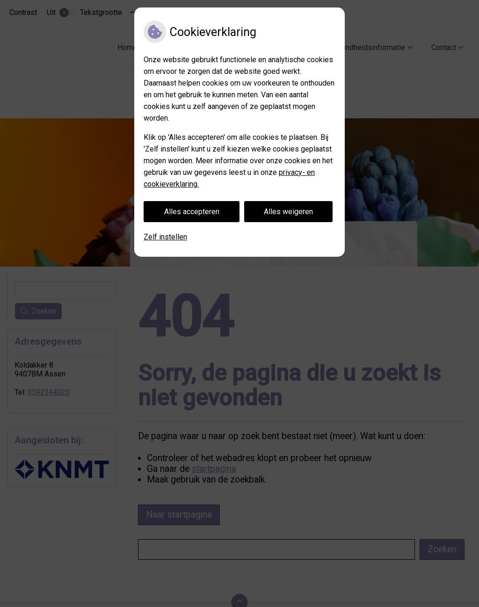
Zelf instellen (165, 236)
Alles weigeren (288, 211)
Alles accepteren (191, 211)
